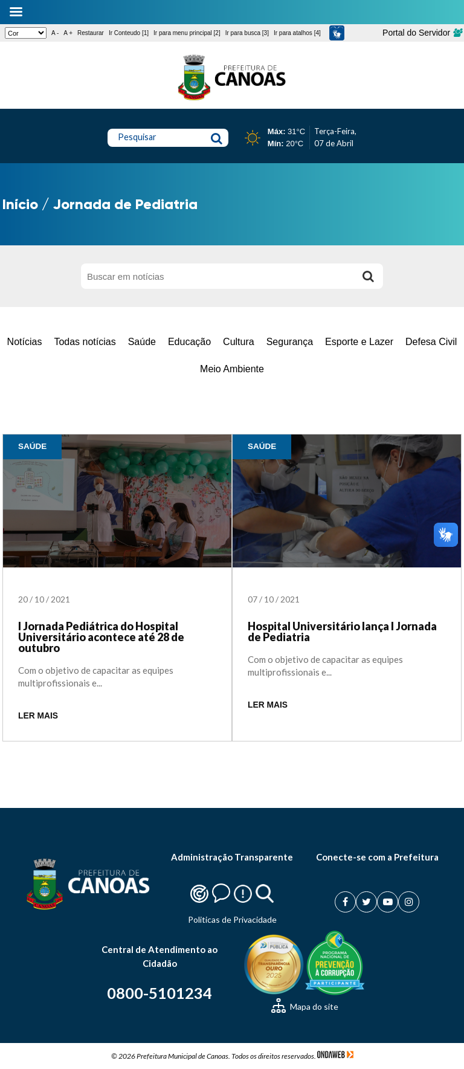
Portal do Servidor (422, 32)
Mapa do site (304, 1006)
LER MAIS (38, 715)
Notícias (24, 342)
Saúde (142, 342)
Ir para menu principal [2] (187, 33)
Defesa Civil (431, 342)
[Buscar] (368, 276)
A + (67, 33)
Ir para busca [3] (247, 33)
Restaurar (90, 33)
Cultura (238, 342)
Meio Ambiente (232, 369)
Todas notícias (84, 342)
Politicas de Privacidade (232, 919)
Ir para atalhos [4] (297, 33)
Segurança (289, 342)
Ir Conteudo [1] (129, 33)
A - (55, 33)
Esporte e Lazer (359, 342)
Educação (189, 342)
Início (20, 204)
